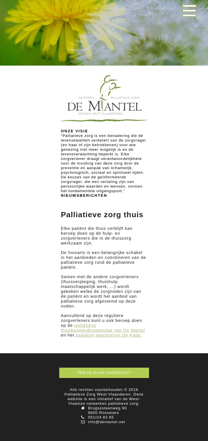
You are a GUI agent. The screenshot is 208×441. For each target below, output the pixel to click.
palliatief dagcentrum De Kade (108, 335)
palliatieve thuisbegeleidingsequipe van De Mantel (103, 328)
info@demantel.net (106, 422)
